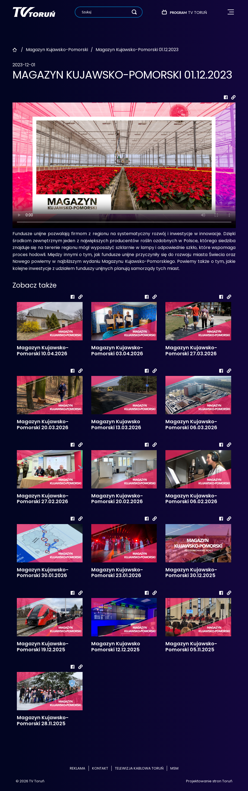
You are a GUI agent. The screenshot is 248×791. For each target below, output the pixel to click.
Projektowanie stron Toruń (209, 781)
